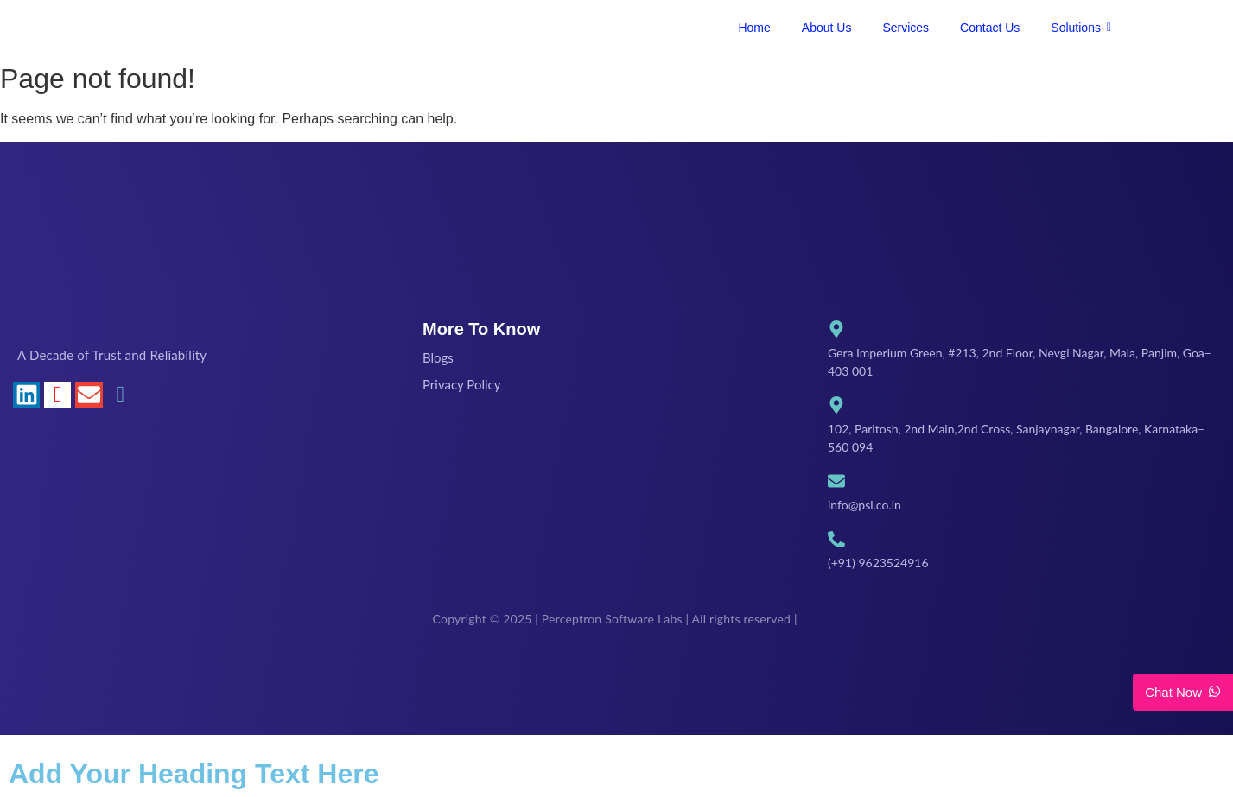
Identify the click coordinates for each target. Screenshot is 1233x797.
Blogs (438, 357)
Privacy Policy (461, 384)
